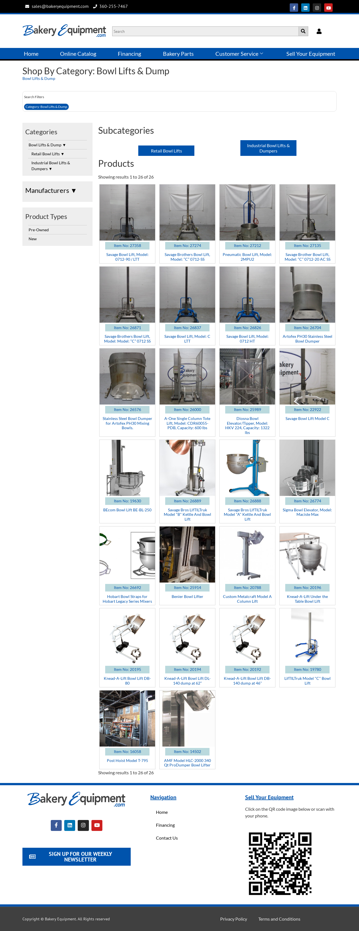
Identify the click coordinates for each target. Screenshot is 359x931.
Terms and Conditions (279, 918)
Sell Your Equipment (310, 53)
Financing (129, 53)
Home (31, 53)
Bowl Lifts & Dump (38, 78)
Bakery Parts (178, 53)
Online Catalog (78, 53)
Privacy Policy (233, 918)
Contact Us (167, 837)
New (33, 238)
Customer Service (239, 53)
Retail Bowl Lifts (48, 153)
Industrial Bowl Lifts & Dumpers (50, 165)
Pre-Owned (39, 229)
